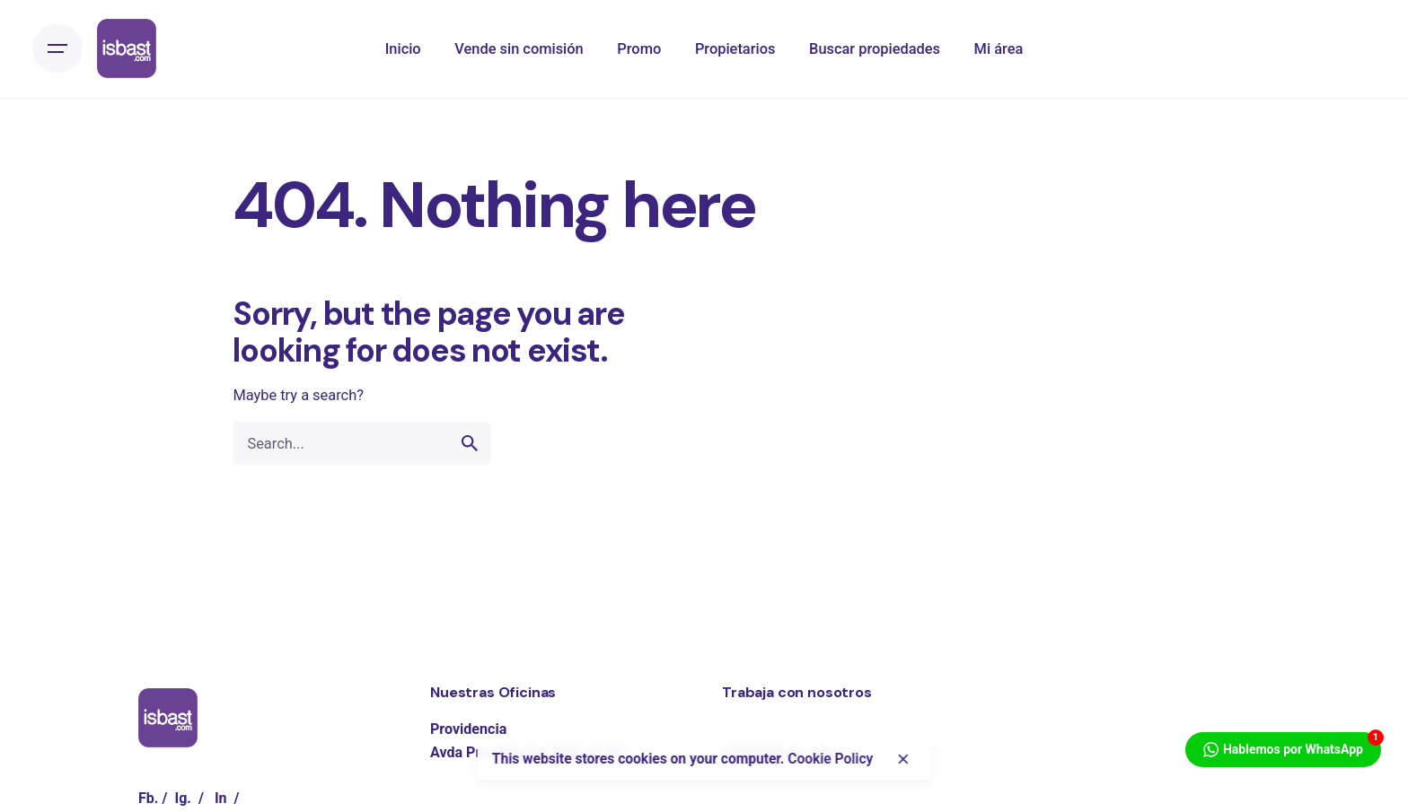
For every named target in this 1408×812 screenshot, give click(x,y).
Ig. (182, 798)
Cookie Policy (830, 759)
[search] (469, 443)
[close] (903, 759)
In (221, 798)
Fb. (148, 798)
